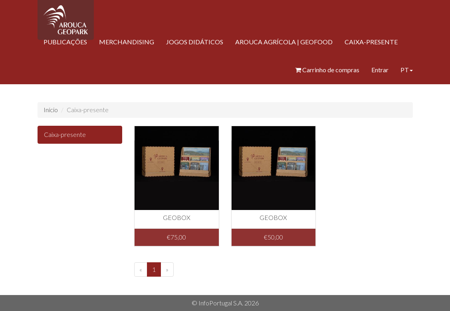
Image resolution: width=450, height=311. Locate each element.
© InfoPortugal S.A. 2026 (225, 303)
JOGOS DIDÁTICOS (194, 42)
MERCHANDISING (126, 42)
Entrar (380, 69)
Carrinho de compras (327, 69)
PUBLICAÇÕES (65, 42)
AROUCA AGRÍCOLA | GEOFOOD (284, 42)
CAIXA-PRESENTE (371, 42)
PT (406, 69)
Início (51, 109)
